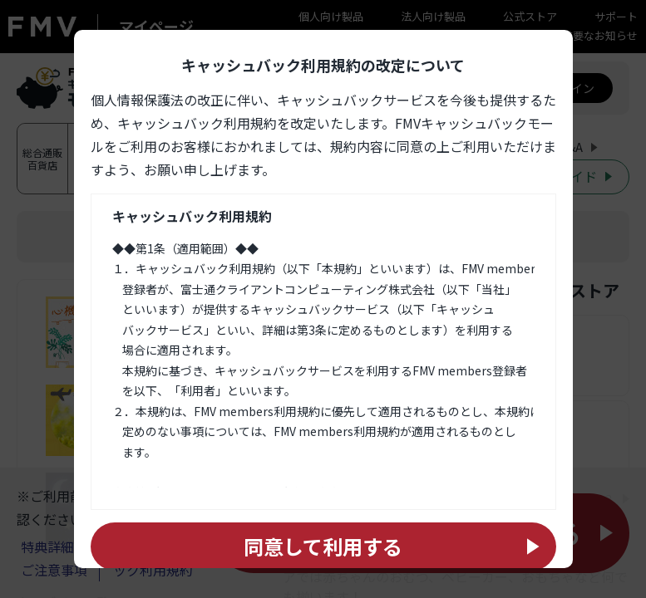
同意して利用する (323, 546)
